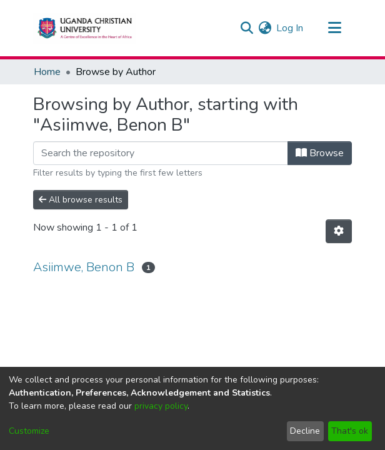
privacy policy (161, 406)
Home (47, 72)
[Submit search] (246, 28)
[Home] (84, 28)
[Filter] (160, 153)
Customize (29, 431)
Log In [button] (290, 28)
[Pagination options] (339, 231)
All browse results (80, 200)
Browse (320, 153)
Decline (305, 431)
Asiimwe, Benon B (83, 267)
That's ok (349, 431)
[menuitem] (264, 28)
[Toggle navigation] (334, 28)
